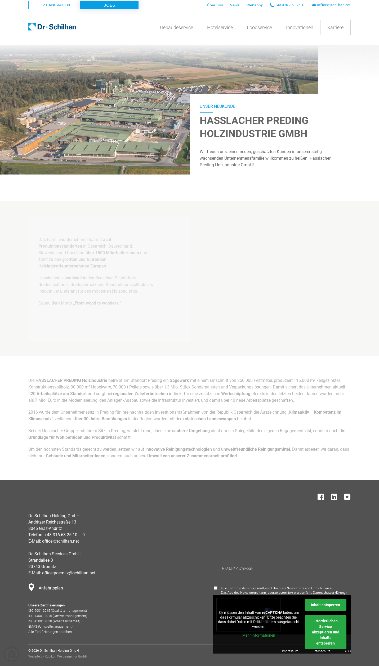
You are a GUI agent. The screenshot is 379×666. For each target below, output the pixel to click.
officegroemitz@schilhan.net (68, 572)
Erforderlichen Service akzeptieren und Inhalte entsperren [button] (325, 632)
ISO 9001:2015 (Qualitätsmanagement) (57, 611)
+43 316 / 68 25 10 (290, 5)
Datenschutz (321, 651)
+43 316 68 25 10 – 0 (64, 534)
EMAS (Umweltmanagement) (50, 626)
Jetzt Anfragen (53, 5)
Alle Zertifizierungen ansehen (50, 632)
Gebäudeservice (176, 27)
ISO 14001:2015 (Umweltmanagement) (57, 616)
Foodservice (259, 27)
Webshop (254, 5)
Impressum (290, 651)
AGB (348, 651)
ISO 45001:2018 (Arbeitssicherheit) (54, 621)
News (235, 5)
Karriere (335, 27)
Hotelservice (220, 27)
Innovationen (299, 27)
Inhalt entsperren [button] (325, 605)
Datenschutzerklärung (329, 592)
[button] (11, 654)
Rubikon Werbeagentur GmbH (66, 656)
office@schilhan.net (333, 5)
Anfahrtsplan (51, 588)
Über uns (215, 5)
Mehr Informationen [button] (258, 635)
